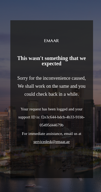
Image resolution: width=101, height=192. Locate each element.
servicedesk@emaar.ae (51, 141)
